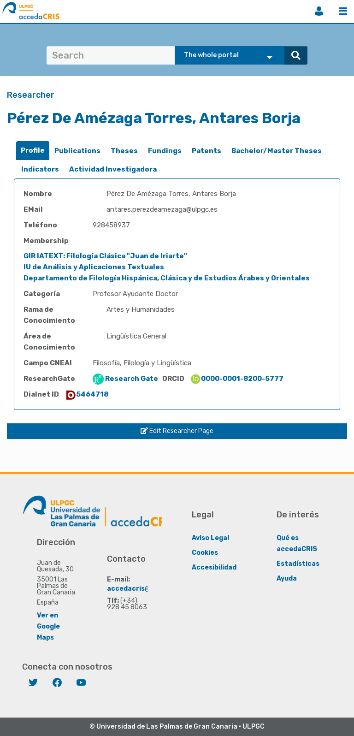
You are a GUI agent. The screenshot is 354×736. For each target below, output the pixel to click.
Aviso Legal (210, 537)
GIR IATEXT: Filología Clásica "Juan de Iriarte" (105, 256)
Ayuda (287, 578)
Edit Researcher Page (177, 431)
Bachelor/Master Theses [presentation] (276, 151)
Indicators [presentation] (40, 169)
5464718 (86, 394)
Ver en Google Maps (48, 626)
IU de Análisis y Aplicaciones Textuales (94, 267)
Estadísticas (298, 563)
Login (318, 11)
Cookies (205, 552)
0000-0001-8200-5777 (236, 378)
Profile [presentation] (33, 150)
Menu (342, 11)
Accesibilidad (214, 567)
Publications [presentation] (77, 151)
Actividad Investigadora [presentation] (113, 169)
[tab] (32, 150)
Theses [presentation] (124, 151)
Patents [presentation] (206, 151)
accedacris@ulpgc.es (142, 588)
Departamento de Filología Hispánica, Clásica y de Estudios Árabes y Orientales (167, 278)
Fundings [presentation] (165, 151)
